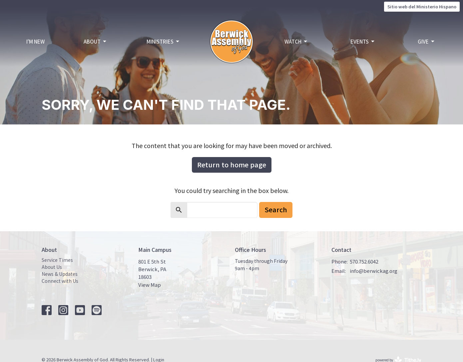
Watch (296, 41)
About (95, 41)
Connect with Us (60, 280)
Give (426, 41)
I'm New (35, 41)
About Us (52, 267)
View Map (149, 284)
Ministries (163, 41)
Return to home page (231, 164)
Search (275, 209)
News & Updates (60, 274)
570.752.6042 (364, 261)
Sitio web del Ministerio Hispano (421, 6)
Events (362, 41)
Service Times (57, 260)
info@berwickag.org (373, 270)
